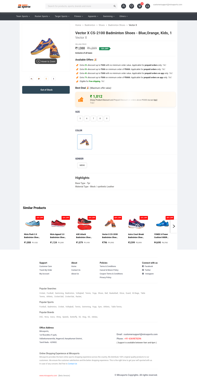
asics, (52, 317)
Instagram (148, 273)
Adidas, (95, 317)
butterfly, (73, 317)
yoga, (94, 293)
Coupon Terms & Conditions (111, 274)
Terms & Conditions (108, 266)
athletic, (49, 296)
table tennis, (116, 307)
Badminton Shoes (116, 25)
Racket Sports (42, 16)
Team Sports (23, 16)
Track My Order (45, 270)
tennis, (88, 293)
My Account (44, 274)
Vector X (133, 25)
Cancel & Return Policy (109, 270)
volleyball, (80, 293)
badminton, (70, 293)
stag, (84, 317)
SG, (89, 317)
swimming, (59, 293)
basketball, (113, 293)
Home (78, 25)
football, (50, 293)
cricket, (42, 293)
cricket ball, (59, 296)
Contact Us (75, 270)
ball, (106, 293)
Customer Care (45, 266)
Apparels (93, 16)
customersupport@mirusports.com (167, 5)
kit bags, (136, 293)
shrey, (58, 317)
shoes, (101, 293)
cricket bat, (69, 296)
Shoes (102, 25)
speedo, (65, 317)
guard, (128, 293)
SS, (80, 317)
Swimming (109, 16)
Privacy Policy (105, 277)
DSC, (41, 317)
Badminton (90, 25)
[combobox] (80, 6)
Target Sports (62, 16)
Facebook (147, 266)
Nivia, (46, 317)
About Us (75, 274)
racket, (79, 296)
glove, (122, 293)
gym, (100, 307)
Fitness (78, 16)
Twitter (146, 269)
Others (123, 16)
